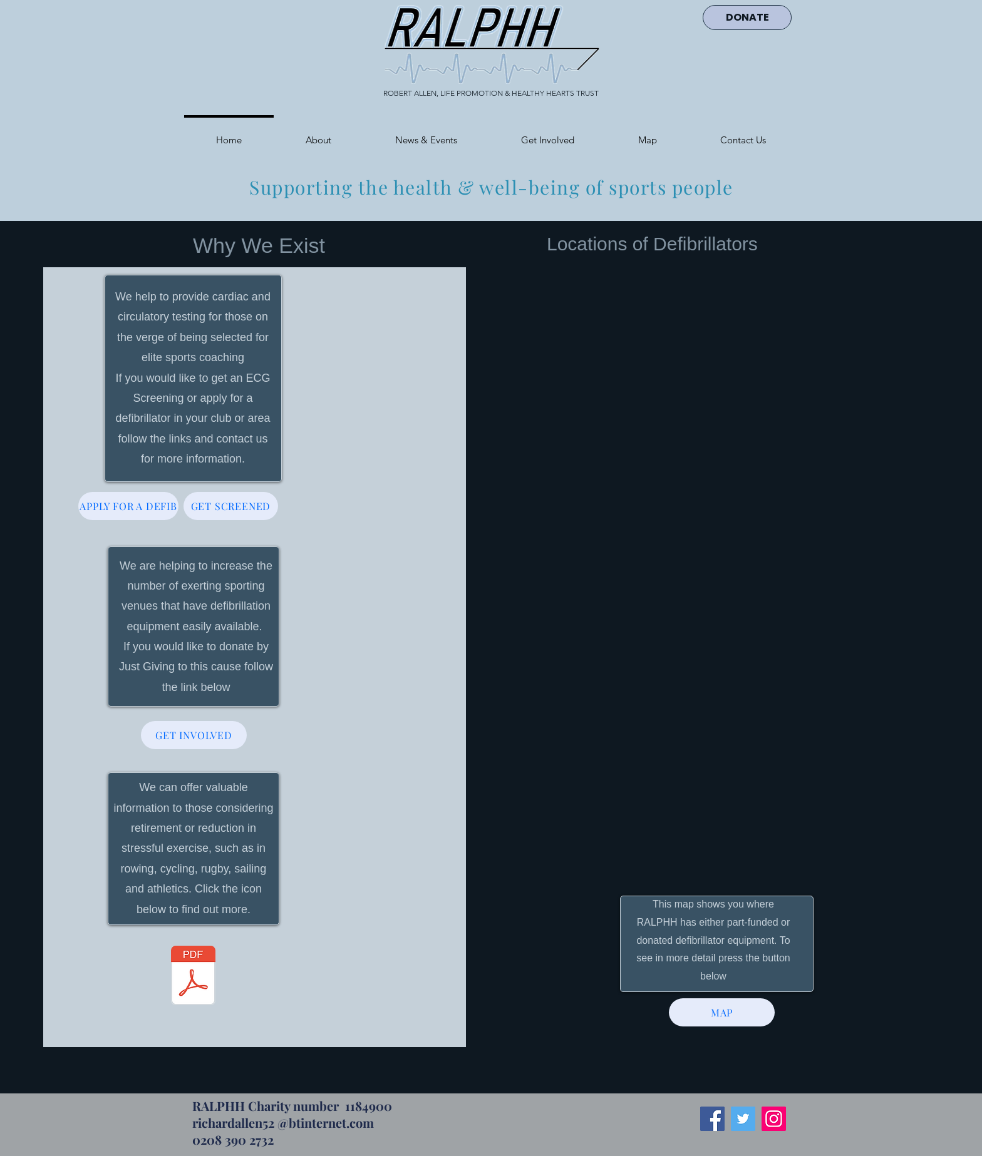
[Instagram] (774, 1119)
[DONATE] (747, 17)
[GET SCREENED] (230, 506)
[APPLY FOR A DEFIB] (128, 506)
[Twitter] (743, 1119)
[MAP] (722, 1012)
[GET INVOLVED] (194, 735)
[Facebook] (712, 1119)
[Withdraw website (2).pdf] (193, 977)
